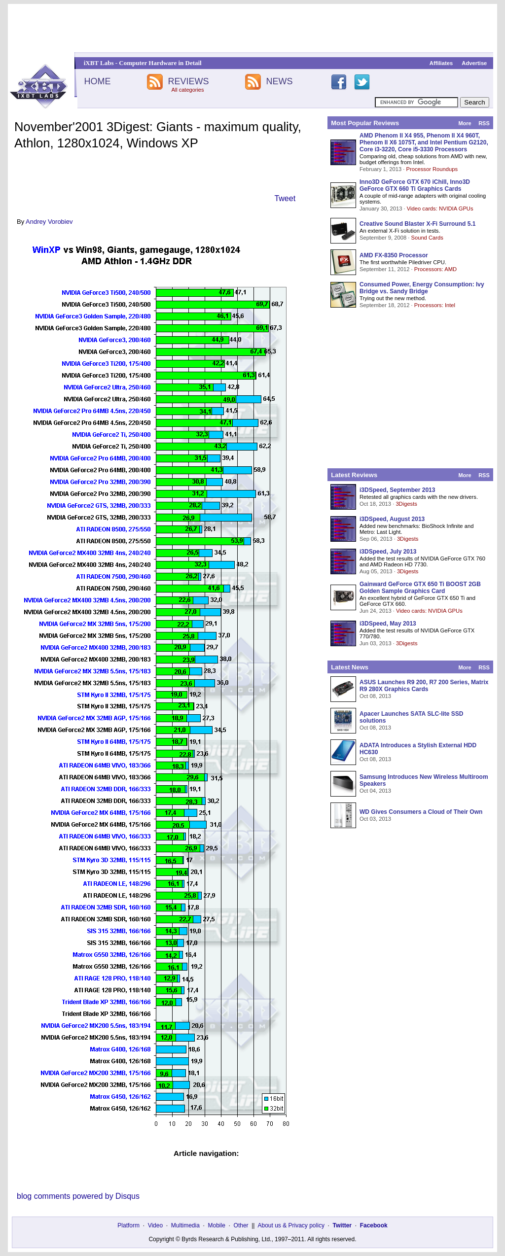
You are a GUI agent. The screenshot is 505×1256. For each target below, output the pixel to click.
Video (155, 1225)
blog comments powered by (78, 1196)
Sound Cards (427, 238)
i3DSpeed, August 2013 (392, 519)
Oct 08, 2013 (375, 696)
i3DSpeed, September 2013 (397, 490)
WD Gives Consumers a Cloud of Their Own (421, 811)
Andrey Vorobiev (49, 221)
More (464, 123)
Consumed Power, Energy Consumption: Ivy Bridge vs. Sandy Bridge (422, 288)
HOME (97, 81)
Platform (128, 1225)
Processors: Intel (434, 305)
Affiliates (441, 63)
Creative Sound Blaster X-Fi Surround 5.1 (417, 223)
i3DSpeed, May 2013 (388, 623)
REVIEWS (188, 81)
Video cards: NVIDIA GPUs (440, 208)
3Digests (406, 504)
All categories (187, 90)
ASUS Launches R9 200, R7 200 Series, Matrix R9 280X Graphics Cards (424, 686)
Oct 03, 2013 (375, 819)
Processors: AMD (435, 269)
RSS (484, 123)
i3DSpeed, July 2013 (388, 551)
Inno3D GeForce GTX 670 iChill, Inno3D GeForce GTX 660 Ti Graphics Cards (415, 185)
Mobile (216, 1225)
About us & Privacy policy (290, 1225)
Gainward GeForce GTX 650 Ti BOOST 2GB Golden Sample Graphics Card (420, 587)
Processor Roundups (432, 169)
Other (241, 1225)
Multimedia (185, 1225)
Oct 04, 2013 (375, 791)
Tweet (284, 198)
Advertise (474, 63)
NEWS (279, 81)
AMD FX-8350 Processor (394, 255)
